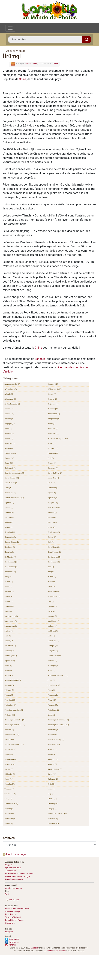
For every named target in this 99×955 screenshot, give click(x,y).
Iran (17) (8, 576)
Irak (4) (50, 572)
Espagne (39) (53, 502)
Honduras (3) (10, 547)
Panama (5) (9, 695)
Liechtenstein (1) (11, 616)
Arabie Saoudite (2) (12, 404)
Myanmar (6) (10, 660)
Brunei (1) (9, 448)
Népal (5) (8, 665)
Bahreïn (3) (9, 418)
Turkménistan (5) (11, 803)
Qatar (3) (51, 715)
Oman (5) (51, 680)
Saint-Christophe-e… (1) (14, 744)
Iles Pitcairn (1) (54, 562)
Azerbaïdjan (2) (54, 414)
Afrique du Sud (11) (55, 389)
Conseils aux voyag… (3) (15, 473)
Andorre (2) (52, 399)
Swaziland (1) (10, 784)
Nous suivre (12, 939)
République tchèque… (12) (58, 725)
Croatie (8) (52, 483)
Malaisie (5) (52, 626)
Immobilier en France (14, 920)
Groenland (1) (10, 532)
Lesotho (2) (9, 606)
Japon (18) (52, 586)
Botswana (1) (10, 443)
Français (9, 932)
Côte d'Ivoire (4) (11, 483)
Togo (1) (51, 794)
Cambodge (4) (10, 453)
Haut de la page (14, 854)
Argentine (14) (53, 404)
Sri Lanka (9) (10, 774)
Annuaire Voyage (12, 911)
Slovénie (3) (52, 764)
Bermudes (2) (53, 428)
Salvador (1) (52, 749)
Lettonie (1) (52, 606)
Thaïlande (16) (10, 794)
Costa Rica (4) (53, 478)
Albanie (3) (9, 394)
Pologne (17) (53, 705)
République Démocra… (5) (58, 720)
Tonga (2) (8, 799)
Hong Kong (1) (53, 547)
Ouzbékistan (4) (54, 685)
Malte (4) (51, 636)
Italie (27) (8, 586)
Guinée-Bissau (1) (12, 542)
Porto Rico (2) (53, 710)
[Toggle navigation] (10, 28)
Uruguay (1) (52, 809)
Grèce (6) (51, 527)
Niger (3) (8, 670)
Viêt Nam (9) (53, 818)
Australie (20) (53, 409)
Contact (8, 865)
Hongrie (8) (9, 552)
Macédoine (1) (53, 621)
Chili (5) (51, 458)
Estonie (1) (9, 507)
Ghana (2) (8, 527)
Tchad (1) (51, 789)
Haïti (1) (51, 542)
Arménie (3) (9, 409)
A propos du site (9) (12, 384)
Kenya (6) (8, 596)
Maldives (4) (53, 631)
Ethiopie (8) (9, 512)
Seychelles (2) (10, 759)
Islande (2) (9, 581)
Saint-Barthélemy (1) (56, 739)
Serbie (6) (51, 754)
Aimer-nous (12, 942)
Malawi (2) (9, 631)
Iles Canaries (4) (54, 557)
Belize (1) (51, 423)
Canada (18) (9, 458)
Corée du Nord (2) (55, 473)
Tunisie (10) (52, 799)
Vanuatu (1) (9, 813)
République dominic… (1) (15, 725)
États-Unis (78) (54, 507)
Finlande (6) (52, 512)
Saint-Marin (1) (54, 744)
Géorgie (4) (52, 522)
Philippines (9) (10, 705)
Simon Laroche (30, 63)
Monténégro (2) (11, 656)
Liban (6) (8, 611)
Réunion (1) (9, 730)
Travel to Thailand (13, 917)
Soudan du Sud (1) (55, 769)
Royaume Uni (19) (12, 734)
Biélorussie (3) (53, 433)
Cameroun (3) (53, 453)
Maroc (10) (9, 641)
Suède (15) (52, 774)
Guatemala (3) (10, 537)
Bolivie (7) (9, 438)
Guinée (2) (52, 537)
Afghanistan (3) (11, 389)
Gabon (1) (52, 517)
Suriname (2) (53, 779)
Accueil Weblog (16, 51)
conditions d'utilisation (56, 951)
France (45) (9, 517)
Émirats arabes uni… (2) (14, 498)
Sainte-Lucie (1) (11, 749)
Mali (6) (8, 636)
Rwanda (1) (9, 739)
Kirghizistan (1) (54, 596)
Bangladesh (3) (53, 418)
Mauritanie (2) (10, 646)
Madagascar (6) (11, 626)
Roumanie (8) (53, 730)
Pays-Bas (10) (10, 700)
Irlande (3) (52, 576)
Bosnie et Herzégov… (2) (58, 438)
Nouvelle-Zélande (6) (13, 680)
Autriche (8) (9, 414)
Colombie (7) (53, 468)
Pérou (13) (52, 700)
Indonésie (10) (10, 572)
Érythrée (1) (9, 502)
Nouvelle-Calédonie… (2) (58, 675)
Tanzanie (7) (9, 789)
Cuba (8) (8, 488)
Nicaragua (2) (53, 665)
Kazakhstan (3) (53, 591)
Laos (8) (51, 601)
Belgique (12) (10, 423)
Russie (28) (52, 734)
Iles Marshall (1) (11, 562)
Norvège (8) (9, 675)
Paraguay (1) (53, 695)
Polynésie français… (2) (14, 710)
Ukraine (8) (9, 809)
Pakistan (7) (9, 690)
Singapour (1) (53, 759)
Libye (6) (51, 611)
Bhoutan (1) (9, 433)
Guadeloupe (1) (54, 532)
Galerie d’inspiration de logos (17, 876)
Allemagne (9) (10, 399)
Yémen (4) (9, 823)
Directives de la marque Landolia (19, 873)
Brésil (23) (52, 443)
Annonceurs (10, 871)
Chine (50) (9, 463)
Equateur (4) (52, 498)
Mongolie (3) (53, 651)
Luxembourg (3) (11, 621)
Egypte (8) (52, 493)
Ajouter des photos (13, 888)
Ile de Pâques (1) (54, 552)
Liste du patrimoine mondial (17, 908)
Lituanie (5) (52, 616)
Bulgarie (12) (53, 448)
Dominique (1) (10, 493)
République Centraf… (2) (15, 720)
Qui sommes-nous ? (13, 868)
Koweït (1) (9, 601)
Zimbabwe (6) (53, 823)
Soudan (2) (9, 769)
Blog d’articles (11, 914)
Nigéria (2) (52, 670)
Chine (55, 63)
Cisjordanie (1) (10, 468)
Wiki (7, 894)
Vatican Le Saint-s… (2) (57, 813)
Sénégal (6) (9, 754)
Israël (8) (51, 581)
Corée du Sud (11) (12, 478)
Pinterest (10, 945)
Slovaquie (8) (10, 764)
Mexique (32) (53, 646)
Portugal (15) (10, 715)
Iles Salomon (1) (11, 567)
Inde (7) (51, 567)
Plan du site (12, 900)
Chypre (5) (52, 463)
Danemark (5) (53, 488)
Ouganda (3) (9, 685)
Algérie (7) (52, 394)
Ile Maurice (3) (10, 557)
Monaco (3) (9, 651)
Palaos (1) (51, 690)
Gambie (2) (9, 522)
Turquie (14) (53, 803)
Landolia (40, 359)
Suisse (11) (9, 779)
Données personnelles (14, 879)
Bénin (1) (8, 428)
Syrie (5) (51, 784)
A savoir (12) (53, 384)
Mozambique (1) (54, 656)
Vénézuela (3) (10, 818)
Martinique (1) (53, 641)
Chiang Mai (10, 923)
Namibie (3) (52, 660)
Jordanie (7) (9, 591)
